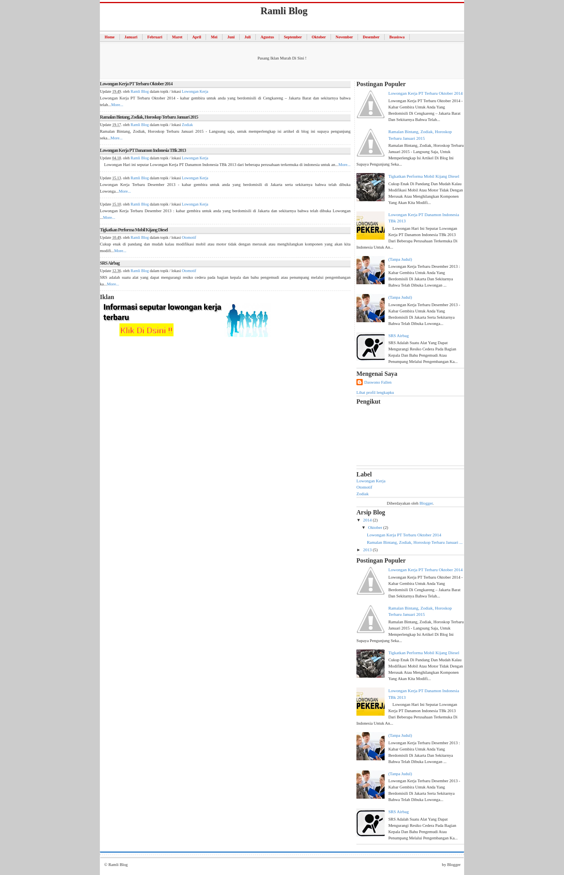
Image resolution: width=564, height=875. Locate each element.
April (196, 37)
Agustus (267, 37)
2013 (368, 549)
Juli (247, 37)
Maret (177, 37)
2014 (368, 520)
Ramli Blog (140, 91)
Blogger (426, 503)
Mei (214, 37)
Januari (131, 37)
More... (117, 104)
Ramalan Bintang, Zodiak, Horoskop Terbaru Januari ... (415, 542)
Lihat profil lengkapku (375, 392)
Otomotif (189, 237)
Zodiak (187, 125)
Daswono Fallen (378, 382)
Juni (231, 37)
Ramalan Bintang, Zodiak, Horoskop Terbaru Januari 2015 (149, 117)
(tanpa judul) (400, 259)
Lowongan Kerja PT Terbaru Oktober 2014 (136, 84)
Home (110, 37)
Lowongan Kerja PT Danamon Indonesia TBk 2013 (143, 150)
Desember (371, 37)
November (344, 37)
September (293, 37)
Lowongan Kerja (195, 91)
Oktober (319, 37)
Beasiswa (397, 37)
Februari (154, 37)
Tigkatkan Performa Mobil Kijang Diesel (134, 230)
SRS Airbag (109, 263)
